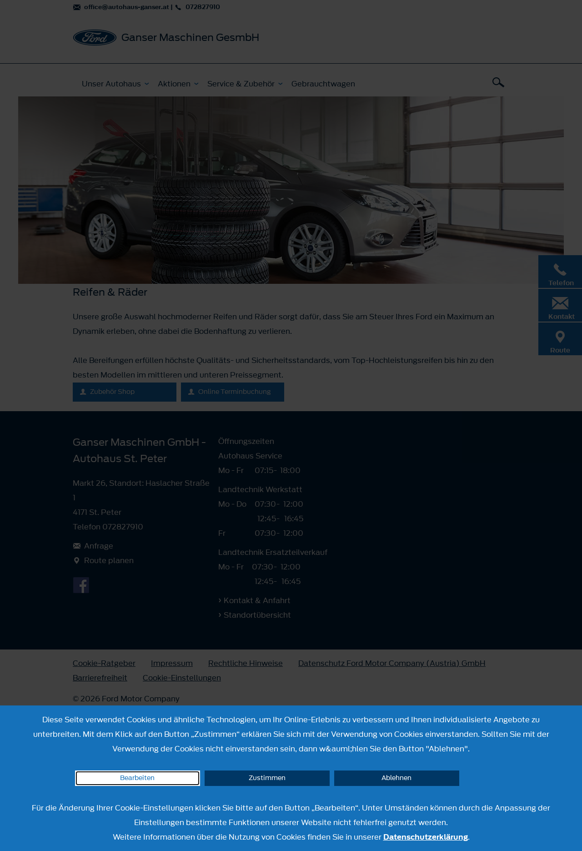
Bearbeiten (137, 778)
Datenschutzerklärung (425, 836)
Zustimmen (267, 778)
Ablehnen (396, 778)
